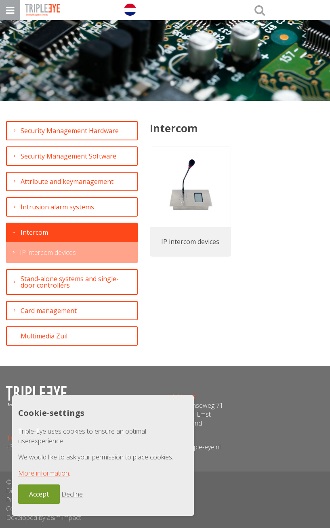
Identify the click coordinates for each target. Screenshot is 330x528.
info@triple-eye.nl (196, 446)
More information (43, 473)
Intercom (34, 232)
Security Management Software (68, 156)
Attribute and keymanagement (67, 181)
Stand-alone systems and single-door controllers (70, 282)
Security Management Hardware (70, 130)
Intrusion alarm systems (57, 206)
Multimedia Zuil (44, 336)
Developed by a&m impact (43, 517)
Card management (49, 310)
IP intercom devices (48, 252)
